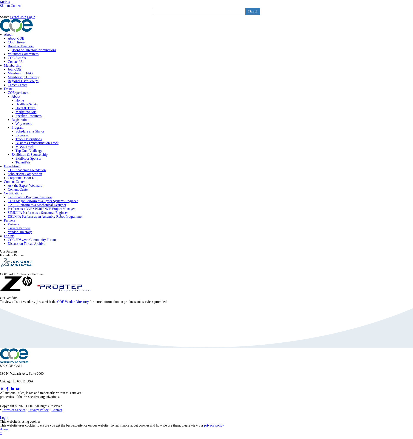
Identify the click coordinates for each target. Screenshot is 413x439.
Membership (12, 65)
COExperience (18, 92)
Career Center (17, 85)
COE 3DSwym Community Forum (32, 240)
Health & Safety (26, 104)
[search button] (252, 11)
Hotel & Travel (25, 108)
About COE (16, 38)
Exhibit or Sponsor (28, 158)
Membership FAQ (20, 73)
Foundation (12, 166)
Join (23, 17)
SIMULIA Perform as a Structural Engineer (38, 212)
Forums (9, 236)
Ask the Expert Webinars (25, 185)
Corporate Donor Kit (22, 178)
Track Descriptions (28, 139)
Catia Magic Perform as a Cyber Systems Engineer (43, 201)
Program (17, 127)
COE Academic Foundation (27, 170)
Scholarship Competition (25, 174)
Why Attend (23, 123)
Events (8, 89)
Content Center (14, 181)
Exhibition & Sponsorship (30, 154)
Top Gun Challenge (28, 150)
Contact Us (15, 61)
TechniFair (22, 162)
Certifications (13, 193)
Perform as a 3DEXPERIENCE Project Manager (41, 209)
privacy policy (214, 425)
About (8, 34)
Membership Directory (23, 77)
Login (31, 17)
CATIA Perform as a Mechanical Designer (37, 205)
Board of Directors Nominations (34, 50)
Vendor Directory (20, 232)
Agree (4, 429)
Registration (20, 120)
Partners (9, 220)
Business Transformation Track (37, 143)
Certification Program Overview (30, 197)
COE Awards (17, 58)
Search (4, 17)
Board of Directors (21, 46)
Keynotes (21, 135)
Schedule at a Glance (30, 131)
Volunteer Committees (23, 54)
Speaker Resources (28, 116)
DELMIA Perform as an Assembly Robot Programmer (45, 216)
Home (19, 100)
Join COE (14, 69)
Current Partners (19, 228)
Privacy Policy (38, 410)
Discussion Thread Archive (26, 243)
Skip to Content (11, 6)
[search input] (199, 11)
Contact (56, 410)
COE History (17, 42)
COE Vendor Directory (73, 301)
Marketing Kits (25, 112)
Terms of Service (13, 410)
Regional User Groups (23, 81)
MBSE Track (24, 147)
